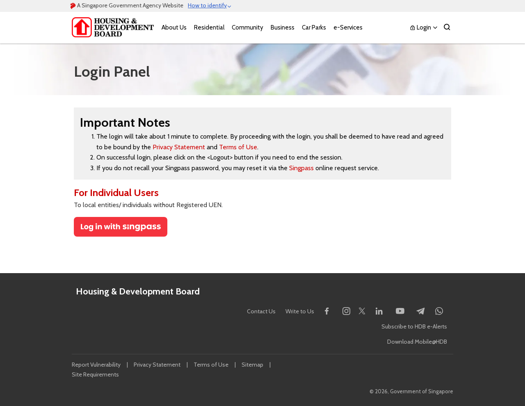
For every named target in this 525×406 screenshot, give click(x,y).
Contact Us (261, 311)
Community (247, 27)
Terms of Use (238, 147)
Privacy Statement (179, 147)
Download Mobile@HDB (417, 341)
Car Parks (314, 27)
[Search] (447, 28)
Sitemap (252, 364)
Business (282, 27)
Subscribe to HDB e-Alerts (414, 326)
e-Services (348, 27)
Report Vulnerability (96, 364)
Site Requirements (95, 374)
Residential (209, 27)
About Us (174, 27)
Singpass (301, 168)
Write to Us (299, 311)
